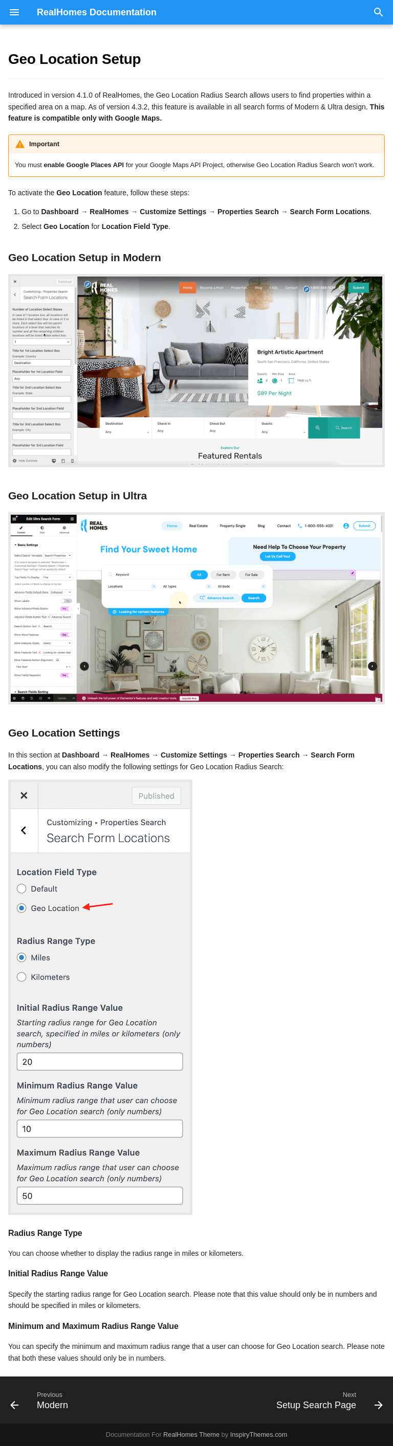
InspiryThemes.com (259, 1434)
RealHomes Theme (191, 1434)
